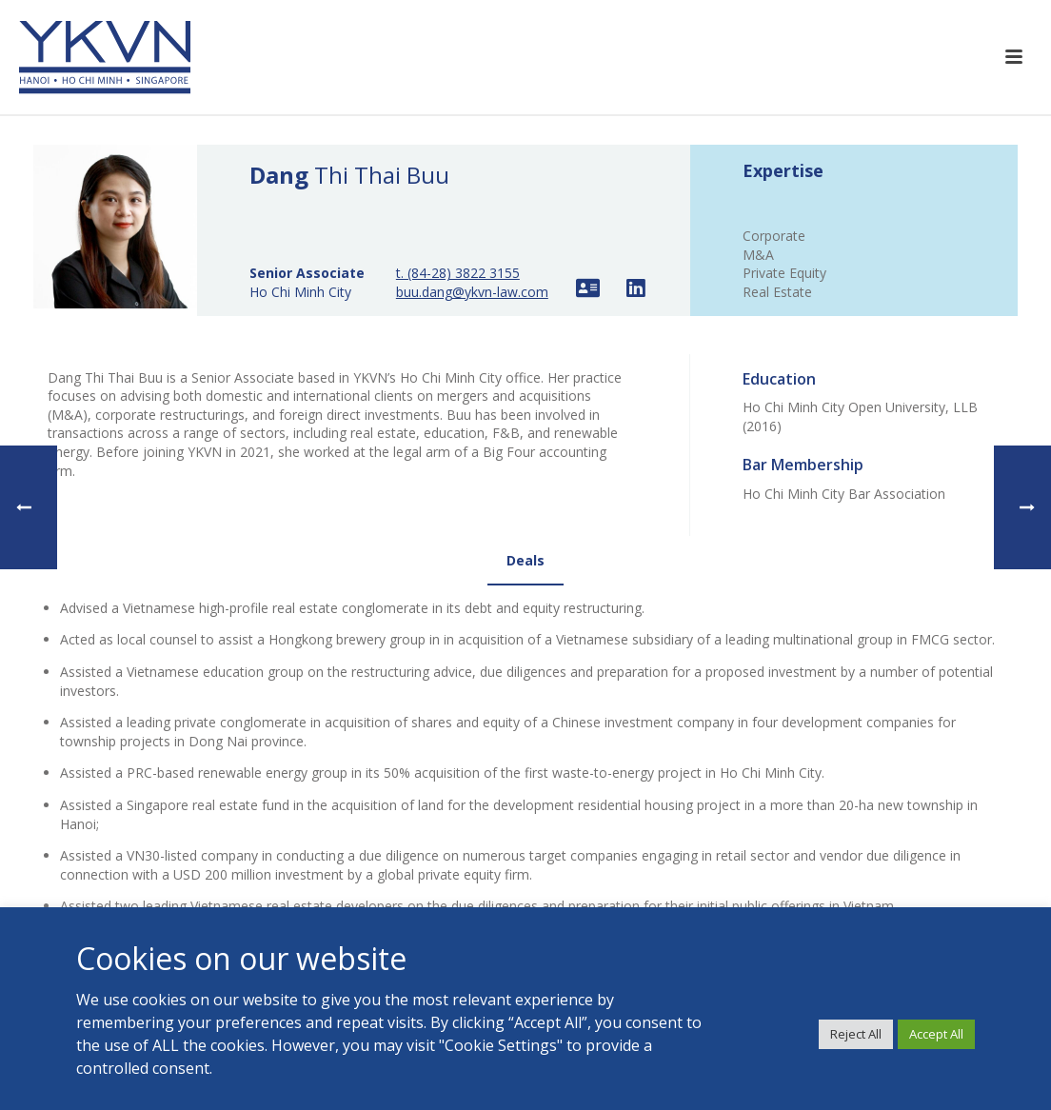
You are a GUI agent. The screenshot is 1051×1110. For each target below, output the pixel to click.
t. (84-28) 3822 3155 (458, 273)
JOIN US (469, 877)
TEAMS (467, 821)
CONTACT (476, 906)
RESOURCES (483, 849)
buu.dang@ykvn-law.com (472, 292)
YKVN (462, 765)
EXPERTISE (478, 792)
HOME (465, 736)
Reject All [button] (856, 1033)
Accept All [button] (936, 1033)
